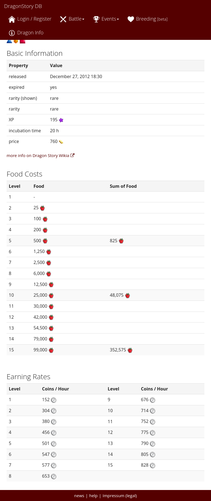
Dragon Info (25, 33)
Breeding (147, 19)
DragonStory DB (23, 6)
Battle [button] (72, 19)
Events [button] (106, 19)
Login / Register (29, 19)
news (79, 495)
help (93, 495)
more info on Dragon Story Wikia (40, 155)
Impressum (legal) (120, 495)
